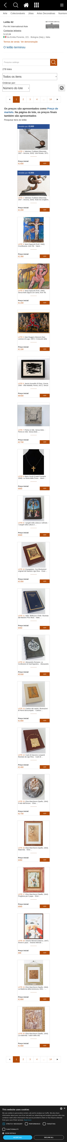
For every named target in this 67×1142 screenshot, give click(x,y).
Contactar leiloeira (12, 30)
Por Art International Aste (15, 26)
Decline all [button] (49, 1137)
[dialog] (33, 1124)
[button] (33, 1133)
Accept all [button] (17, 1137)
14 (50, 99)
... (44, 99)
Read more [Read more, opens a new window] (27, 1120)
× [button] (64, 1108)
